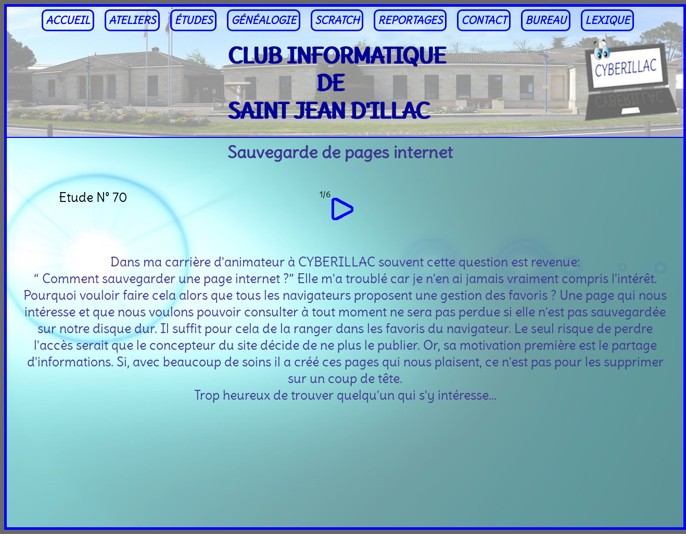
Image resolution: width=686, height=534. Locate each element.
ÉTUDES (193, 20)
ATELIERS (132, 20)
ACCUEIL (68, 20)
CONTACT (483, 20)
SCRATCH (337, 20)
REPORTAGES (410, 20)
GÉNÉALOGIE (263, 20)
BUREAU (545, 20)
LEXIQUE (607, 20)
